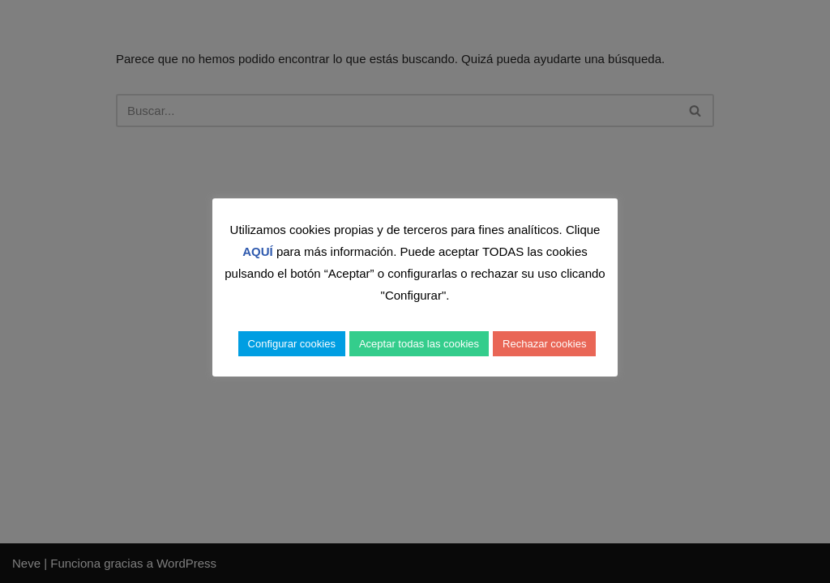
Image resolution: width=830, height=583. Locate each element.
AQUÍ (257, 251)
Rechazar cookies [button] (544, 344)
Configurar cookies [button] (292, 344)
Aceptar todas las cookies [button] (419, 344)
